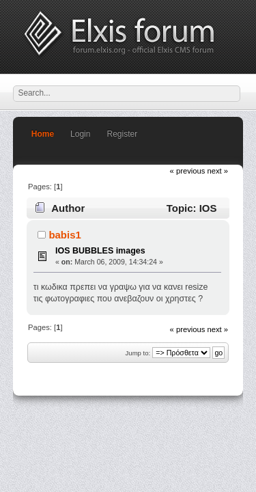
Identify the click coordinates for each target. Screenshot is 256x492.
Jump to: (138, 353)
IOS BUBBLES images (100, 251)
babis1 (64, 235)
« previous (187, 171)
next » (217, 171)
